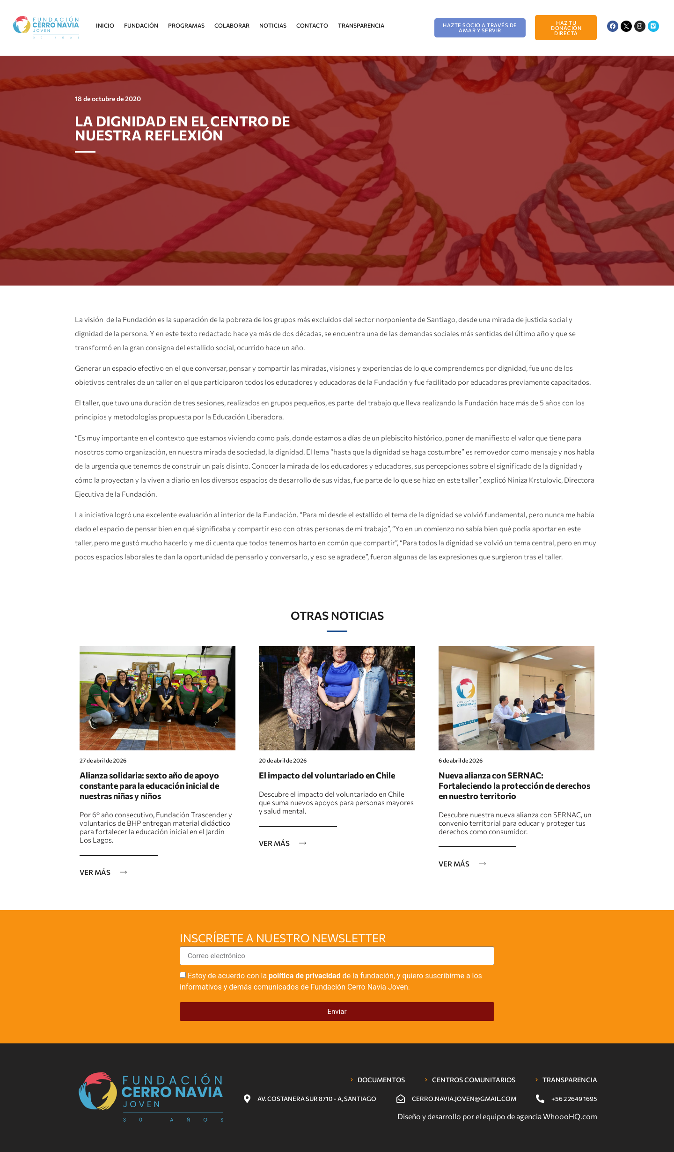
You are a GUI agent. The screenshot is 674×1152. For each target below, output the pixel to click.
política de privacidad (305, 975)
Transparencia (361, 25)
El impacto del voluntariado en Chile (327, 775)
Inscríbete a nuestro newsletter (283, 938)
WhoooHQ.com (570, 1116)
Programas (186, 25)
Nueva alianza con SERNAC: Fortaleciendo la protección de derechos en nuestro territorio (514, 785)
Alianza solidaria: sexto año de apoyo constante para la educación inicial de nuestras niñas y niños (149, 785)
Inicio (105, 25)
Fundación (141, 25)
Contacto (312, 25)
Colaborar (231, 25)
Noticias (272, 25)
